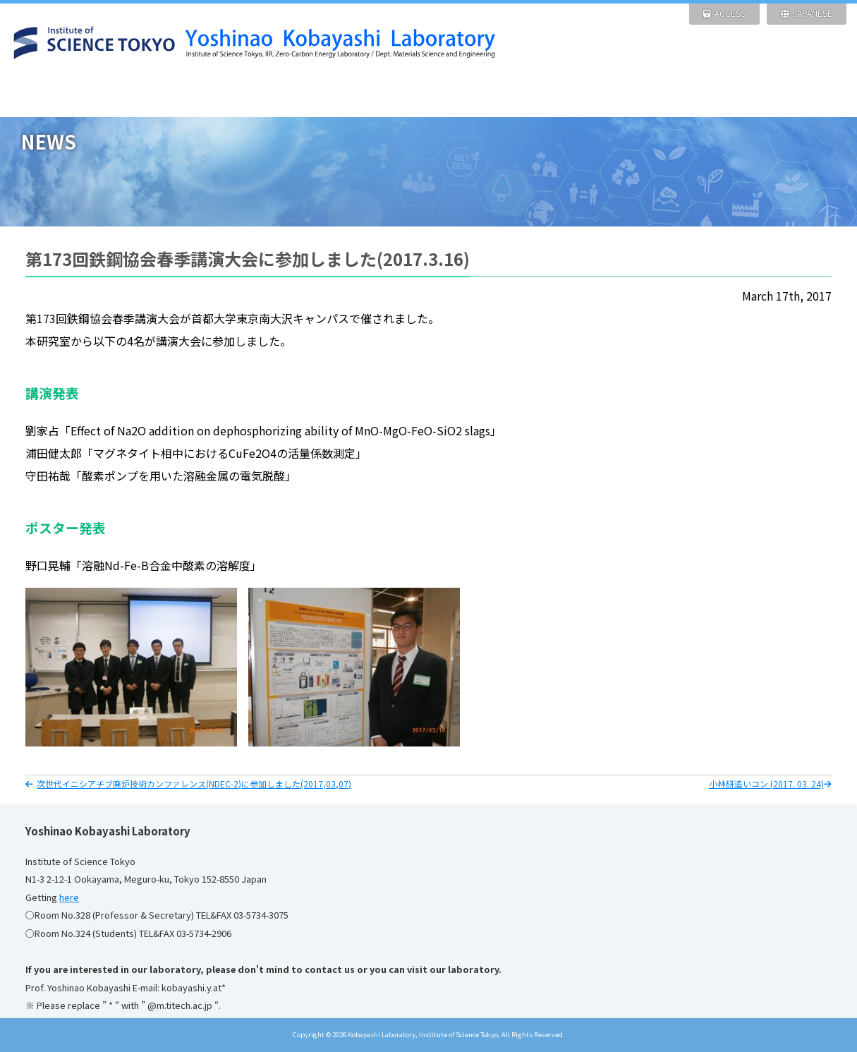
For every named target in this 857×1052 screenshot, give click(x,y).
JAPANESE (806, 13)
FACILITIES (375, 95)
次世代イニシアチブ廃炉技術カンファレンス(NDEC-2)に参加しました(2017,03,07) (188, 784)
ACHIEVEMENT (482, 95)
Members (588, 95)
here (69, 897)
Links (803, 95)
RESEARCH (267, 95)
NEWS (160, 95)
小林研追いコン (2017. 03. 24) (770, 784)
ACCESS (724, 13)
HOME (53, 95)
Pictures (696, 95)
